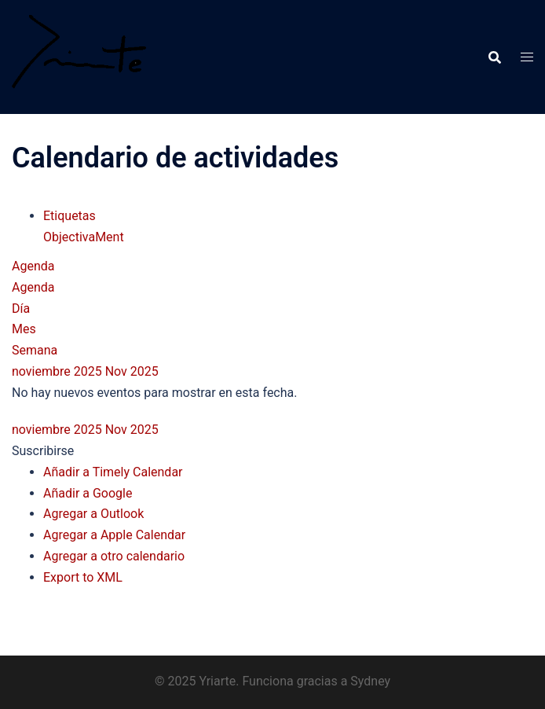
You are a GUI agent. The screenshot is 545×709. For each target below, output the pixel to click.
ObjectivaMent (83, 237)
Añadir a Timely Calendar (113, 472)
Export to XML (83, 577)
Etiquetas (69, 215)
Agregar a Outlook (93, 513)
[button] (43, 450)
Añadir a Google (87, 493)
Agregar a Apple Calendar (114, 534)
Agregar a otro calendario (114, 556)
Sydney (370, 681)
